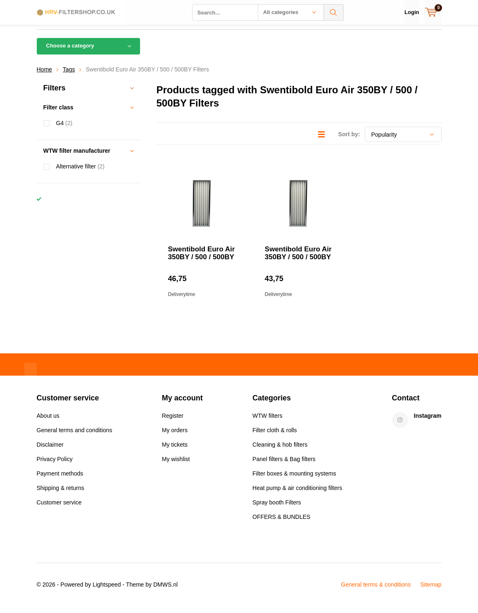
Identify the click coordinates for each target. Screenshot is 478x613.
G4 (64, 129)
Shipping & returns (60, 494)
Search (334, 12)
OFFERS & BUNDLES (281, 523)
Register (172, 422)
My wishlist (176, 465)
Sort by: (349, 140)
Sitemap (430, 590)
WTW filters (267, 422)
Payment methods (60, 479)
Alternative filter (80, 172)
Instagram (428, 422)
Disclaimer (50, 450)
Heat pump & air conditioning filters (297, 494)
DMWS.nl (165, 590)
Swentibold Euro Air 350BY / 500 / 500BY (201, 259)
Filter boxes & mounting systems (294, 479)
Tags (69, 75)
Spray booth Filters (276, 508)
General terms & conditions (376, 590)
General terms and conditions (74, 436)
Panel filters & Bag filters (284, 465)
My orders (175, 436)
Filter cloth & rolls (274, 436)
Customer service (59, 508)
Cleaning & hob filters (279, 450)
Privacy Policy (55, 465)
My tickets (175, 450)
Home (44, 75)
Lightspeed (107, 590)
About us (48, 422)
